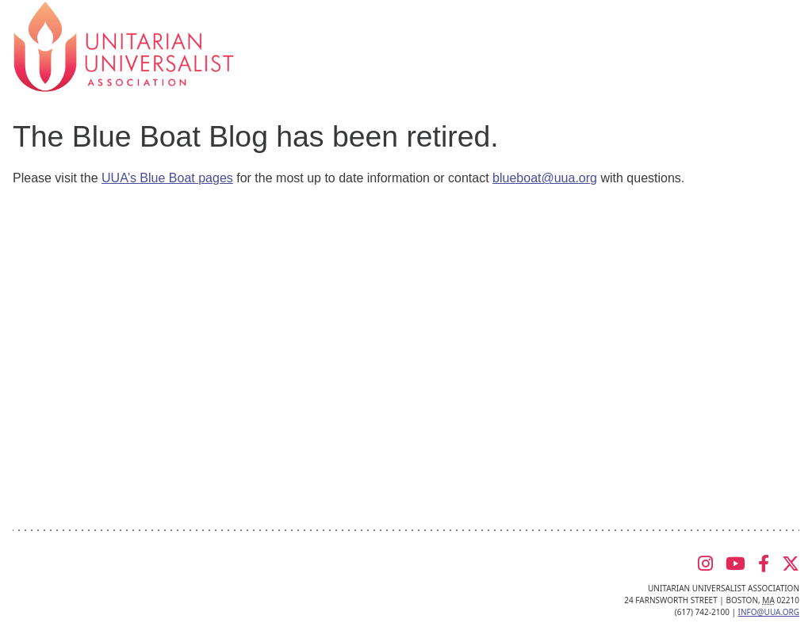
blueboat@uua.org (544, 178)
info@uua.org (768, 611)
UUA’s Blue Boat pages (167, 178)
